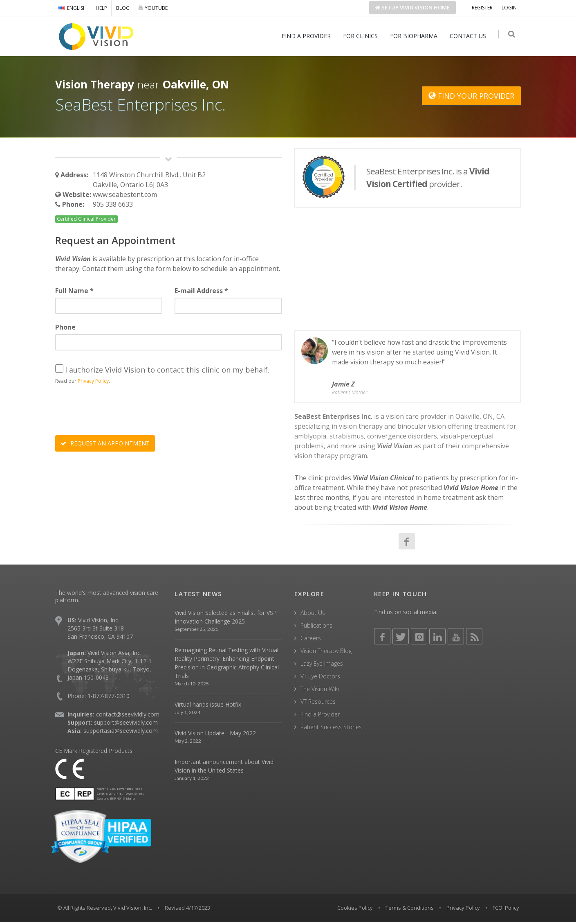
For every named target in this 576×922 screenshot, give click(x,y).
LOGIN (509, 7)
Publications (316, 625)
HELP (101, 8)
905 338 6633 (113, 204)
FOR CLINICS (362, 36)
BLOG (123, 8)
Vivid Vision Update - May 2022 (215, 733)
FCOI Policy (506, 907)
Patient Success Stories (331, 727)
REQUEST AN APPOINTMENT (105, 443)
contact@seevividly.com (127, 714)
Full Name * (74, 290)
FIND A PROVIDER (307, 36)
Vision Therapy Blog (326, 651)
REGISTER (482, 7)
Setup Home (412, 7)
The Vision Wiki (319, 689)
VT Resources (318, 701)
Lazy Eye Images (321, 663)
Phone (65, 327)
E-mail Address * (201, 290)
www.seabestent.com (125, 194)
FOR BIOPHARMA (415, 36)
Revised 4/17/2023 (187, 907)
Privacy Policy (93, 380)
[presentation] (117, 411)
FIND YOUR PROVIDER (471, 96)
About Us (312, 613)
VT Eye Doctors (320, 676)
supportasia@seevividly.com (120, 730)
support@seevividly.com (126, 722)
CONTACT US (469, 36)
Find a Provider (320, 714)
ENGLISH (72, 8)
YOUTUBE (153, 7)
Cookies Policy (355, 907)
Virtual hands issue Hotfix (208, 704)
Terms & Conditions (409, 907)
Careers (310, 638)
